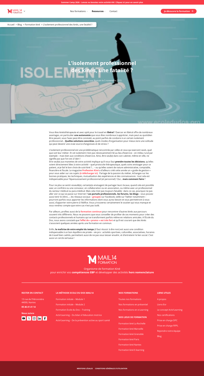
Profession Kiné (90, 170)
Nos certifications (166, 315)
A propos (161, 299)
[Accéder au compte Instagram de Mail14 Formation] (34, 318)
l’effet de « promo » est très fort (96, 220)
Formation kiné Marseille (131, 328)
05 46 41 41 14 (29, 306)
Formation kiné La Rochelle (132, 323)
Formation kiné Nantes (130, 344)
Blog (159, 336)
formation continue (91, 211)
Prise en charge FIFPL (167, 325)
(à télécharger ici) (89, 173)
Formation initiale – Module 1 (70, 299)
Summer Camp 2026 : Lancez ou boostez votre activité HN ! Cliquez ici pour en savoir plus (102, 2)
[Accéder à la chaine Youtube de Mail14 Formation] (24, 318)
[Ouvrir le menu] (24, 11)
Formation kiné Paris (129, 339)
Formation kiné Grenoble (131, 334)
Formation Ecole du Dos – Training (73, 309)
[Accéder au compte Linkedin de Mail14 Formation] (39, 318)
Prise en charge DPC (167, 320)
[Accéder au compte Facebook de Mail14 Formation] (45, 318)
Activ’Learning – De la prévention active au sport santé (83, 320)
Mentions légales (85, 368)
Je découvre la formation (178, 11)
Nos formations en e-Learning (133, 309)
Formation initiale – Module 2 (70, 304)
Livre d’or (161, 304)
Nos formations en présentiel (133, 304)
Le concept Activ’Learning (169, 309)
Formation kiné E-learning (131, 350)
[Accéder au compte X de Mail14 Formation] (29, 318)
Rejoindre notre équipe (168, 330)
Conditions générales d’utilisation (111, 368)
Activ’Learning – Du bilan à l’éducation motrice (79, 315)
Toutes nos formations (130, 299)
